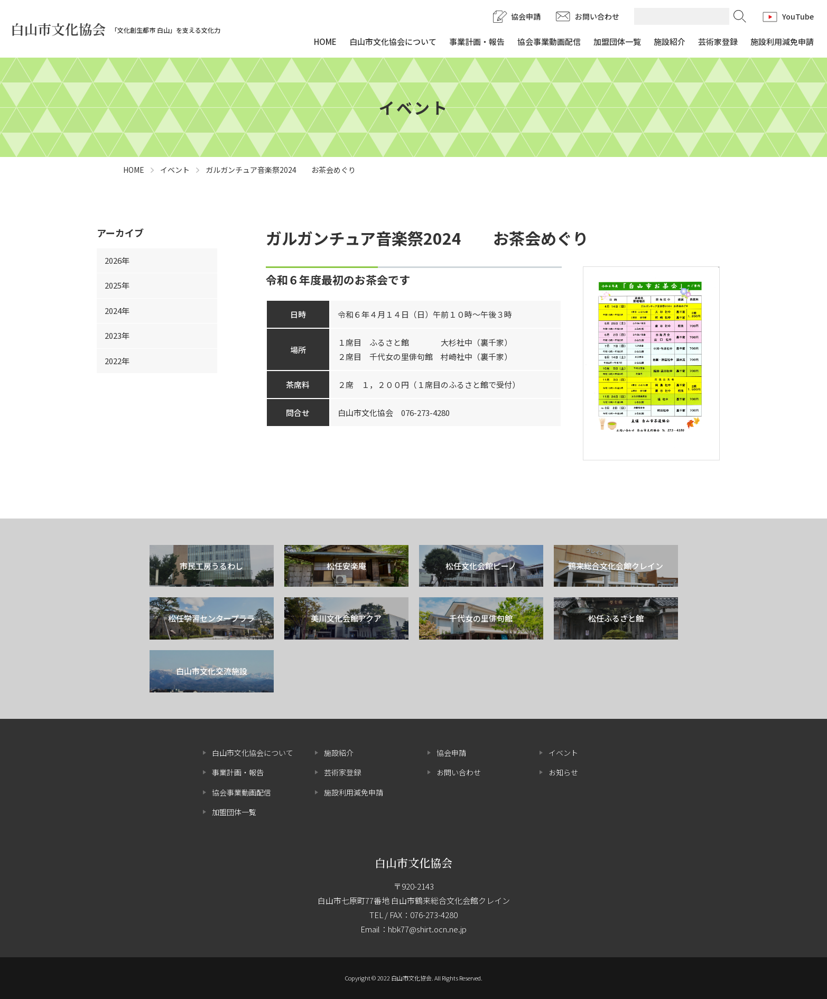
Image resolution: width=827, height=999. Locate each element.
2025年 (117, 285)
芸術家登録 (718, 41)
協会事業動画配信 (549, 41)
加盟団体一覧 (617, 41)
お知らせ (563, 772)
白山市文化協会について (392, 41)
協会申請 (526, 16)
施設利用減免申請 (782, 41)
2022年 (117, 360)
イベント (563, 752)
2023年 (117, 335)
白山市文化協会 (413, 863)
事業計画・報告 (477, 41)
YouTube (798, 16)
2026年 (117, 260)
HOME (325, 41)
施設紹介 (669, 41)
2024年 (117, 310)
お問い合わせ (597, 16)
